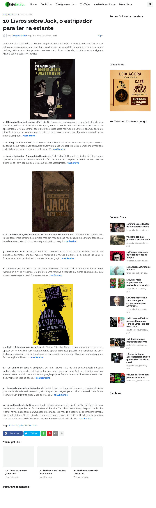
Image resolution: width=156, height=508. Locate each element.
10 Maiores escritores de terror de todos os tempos (137, 255)
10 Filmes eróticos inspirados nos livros (136, 340)
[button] (150, 4)
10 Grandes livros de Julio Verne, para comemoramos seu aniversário (136, 302)
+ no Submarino (42, 378)
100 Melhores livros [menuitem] (104, 4)
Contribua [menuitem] (46, 4)
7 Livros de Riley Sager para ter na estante (137, 376)
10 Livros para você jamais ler (16, 472)
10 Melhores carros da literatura (86, 472)
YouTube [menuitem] (85, 4)
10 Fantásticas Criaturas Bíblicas (138, 268)
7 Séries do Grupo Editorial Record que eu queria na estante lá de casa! (138, 358)
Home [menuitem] (33, 4)
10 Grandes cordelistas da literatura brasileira (137, 225)
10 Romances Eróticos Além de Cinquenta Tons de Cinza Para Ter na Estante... (137, 322)
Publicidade (31, 425)
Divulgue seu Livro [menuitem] (66, 4)
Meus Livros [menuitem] (125, 4)
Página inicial (9, 15)
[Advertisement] (130, 188)
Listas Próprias (25, 15)
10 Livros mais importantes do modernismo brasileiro (137, 282)
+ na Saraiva (29, 136)
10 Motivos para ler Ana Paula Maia (53, 472)
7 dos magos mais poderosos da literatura (138, 238)
